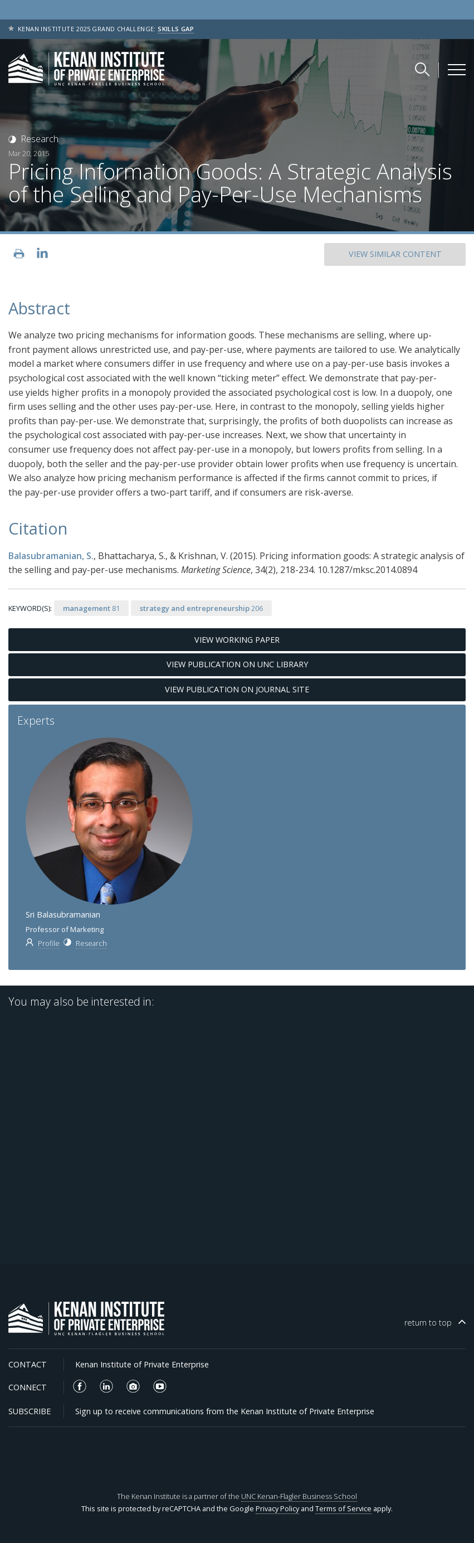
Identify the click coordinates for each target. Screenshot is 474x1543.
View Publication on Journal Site (237, 689)
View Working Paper (237, 639)
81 (91, 608)
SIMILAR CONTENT (395, 254)
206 (201, 608)
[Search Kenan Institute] (423, 69)
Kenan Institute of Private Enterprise (142, 1364)
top (428, 1322)
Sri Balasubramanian (63, 914)
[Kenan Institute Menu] (457, 69)
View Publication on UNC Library (237, 664)
